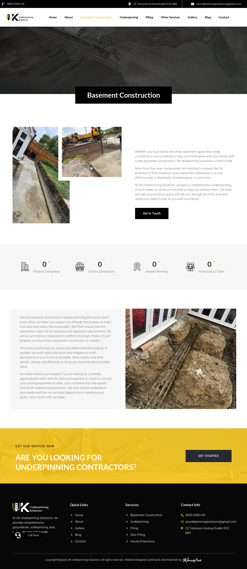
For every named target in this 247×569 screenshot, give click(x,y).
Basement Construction (96, 17)
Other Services (170, 17)
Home (53, 17)
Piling (149, 17)
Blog (208, 17)
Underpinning (129, 17)
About (68, 17)
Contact (224, 17)
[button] (17, 535)
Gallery (192, 17)
